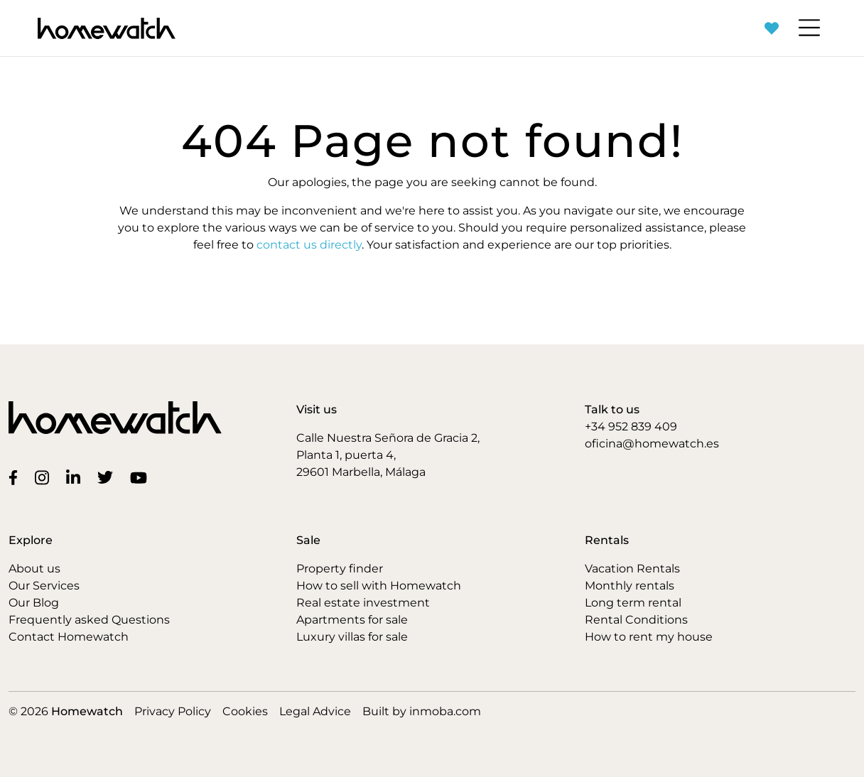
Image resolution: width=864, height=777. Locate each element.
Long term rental (633, 602)
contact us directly (309, 244)
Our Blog (34, 602)
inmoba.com (445, 711)
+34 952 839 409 (631, 426)
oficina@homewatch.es (652, 443)
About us (34, 568)
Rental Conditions (636, 619)
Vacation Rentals (632, 568)
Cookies (245, 711)
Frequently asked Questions (89, 619)
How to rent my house (649, 636)
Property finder (339, 568)
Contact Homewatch (69, 636)
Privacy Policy (172, 711)
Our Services (44, 585)
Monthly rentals (629, 585)
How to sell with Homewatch (378, 585)
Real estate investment (363, 602)
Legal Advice (315, 711)
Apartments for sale (352, 619)
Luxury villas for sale (352, 636)
